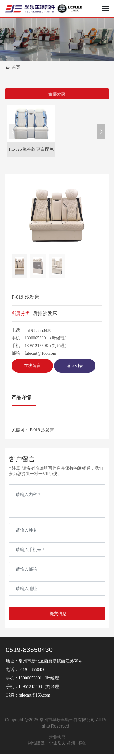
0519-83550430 (37, 330)
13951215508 (36, 345)
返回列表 (74, 365)
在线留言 (32, 365)
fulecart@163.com (40, 353)
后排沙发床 (45, 313)
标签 (82, 743)
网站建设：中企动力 (47, 743)
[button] (101, 131)
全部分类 (56, 93)
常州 (71, 743)
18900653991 (36, 338)
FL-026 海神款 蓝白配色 (31, 149)
